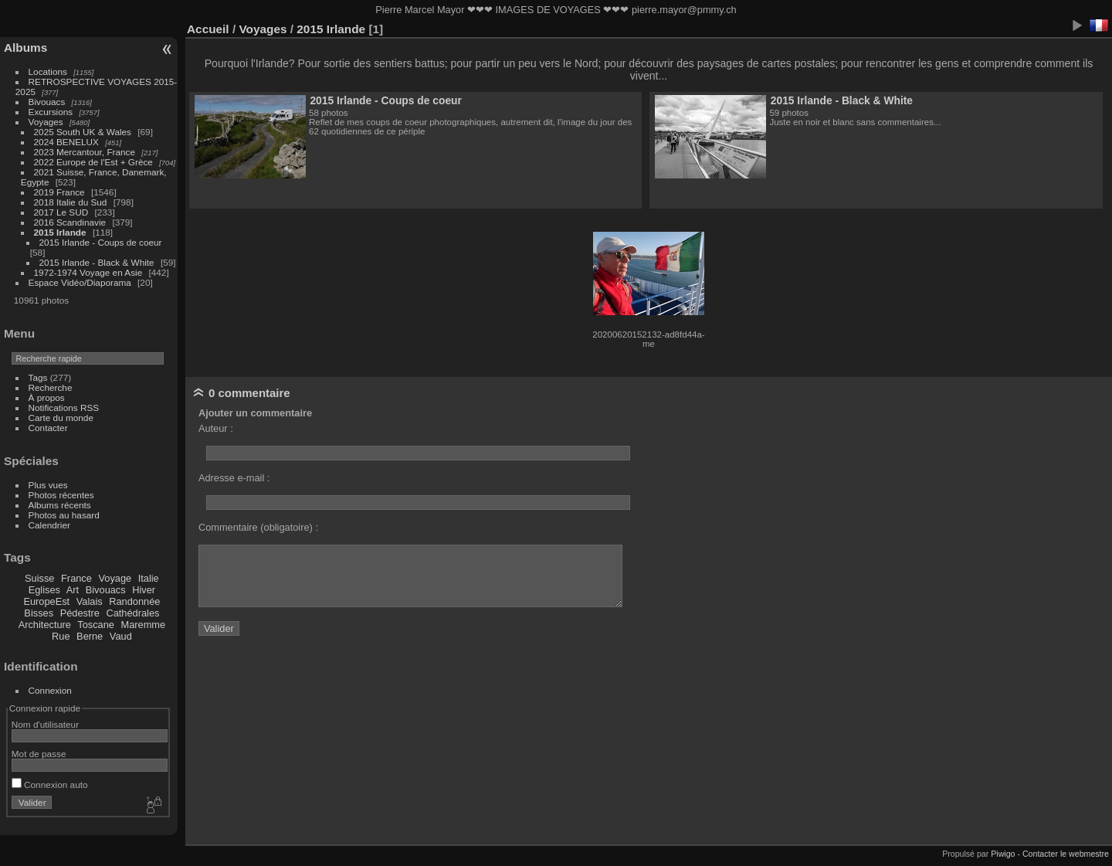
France (76, 578)
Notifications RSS (64, 407)
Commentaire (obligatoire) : (258, 527)
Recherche (51, 387)
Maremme (143, 624)
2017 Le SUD (61, 212)
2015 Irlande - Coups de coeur (100, 242)
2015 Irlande (60, 232)
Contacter (48, 428)
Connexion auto (50, 784)
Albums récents (60, 505)
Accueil (208, 29)
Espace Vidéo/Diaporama (80, 282)
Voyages (46, 122)
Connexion (50, 690)
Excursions (51, 112)
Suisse (39, 578)
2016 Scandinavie (70, 222)
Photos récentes (61, 495)
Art (72, 590)
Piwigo (1003, 853)
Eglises (44, 590)
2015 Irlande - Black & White (96, 262)
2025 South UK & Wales (82, 132)
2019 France (59, 192)
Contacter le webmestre (1065, 853)
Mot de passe (39, 754)
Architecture (45, 624)
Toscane (95, 624)
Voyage (114, 578)
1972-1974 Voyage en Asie (88, 272)
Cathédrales (132, 613)
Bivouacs (47, 102)
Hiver (143, 590)
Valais (89, 601)
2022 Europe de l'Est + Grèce (93, 162)
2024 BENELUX (66, 142)
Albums (25, 47)
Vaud (121, 636)
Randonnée (134, 601)
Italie (148, 578)
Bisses (38, 613)
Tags (38, 377)
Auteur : (215, 428)
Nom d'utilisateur (45, 724)
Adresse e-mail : (234, 478)
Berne (89, 636)
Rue (61, 636)
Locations (48, 71)
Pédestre (80, 613)
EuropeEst (46, 601)
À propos (47, 397)
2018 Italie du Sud (70, 202)
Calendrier (49, 525)
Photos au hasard (64, 515)
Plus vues (48, 485)
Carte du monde (61, 418)
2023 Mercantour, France (84, 152)
